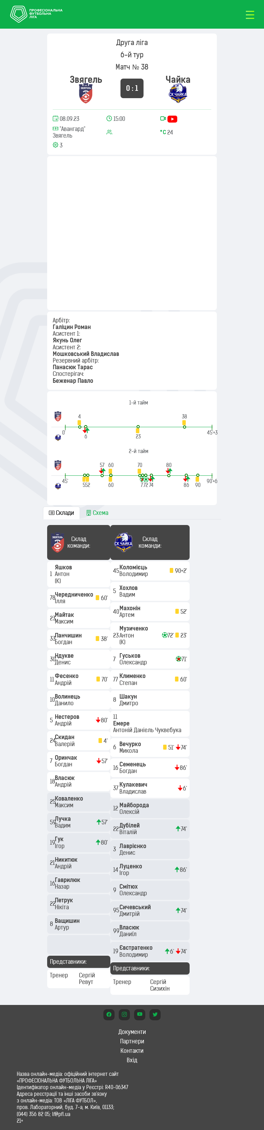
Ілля (61, 601)
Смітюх (129, 886)
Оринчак (67, 757)
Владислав (133, 791)
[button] (79, 421)
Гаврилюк (68, 879)
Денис (63, 662)
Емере (122, 723)
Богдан (64, 642)
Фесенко (67, 675)
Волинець (68, 696)
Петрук (64, 900)
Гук (60, 839)
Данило (65, 703)
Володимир (134, 573)
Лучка (63, 818)
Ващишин (68, 920)
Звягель (86, 79)
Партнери (132, 1041)
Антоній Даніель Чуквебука (148, 730)
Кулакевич (134, 784)
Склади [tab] (61, 512)
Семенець (133, 764)
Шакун (128, 696)
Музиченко (134, 628)
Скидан (65, 737)
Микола (129, 750)
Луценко (131, 866)
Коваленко (70, 798)
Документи (132, 1031)
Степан (129, 682)
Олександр (133, 662)
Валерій (65, 744)
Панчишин (69, 635)
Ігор (60, 846)
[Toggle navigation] (250, 14)
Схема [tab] (97, 512)
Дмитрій (130, 913)
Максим (65, 621)
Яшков (64, 567)
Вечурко (130, 744)
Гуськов (130, 655)
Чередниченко (75, 594)
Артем (127, 614)
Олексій (130, 811)
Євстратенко (136, 947)
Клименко (133, 675)
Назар (63, 886)
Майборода (135, 805)
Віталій (128, 832)
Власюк (65, 777)
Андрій (64, 682)
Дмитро (129, 703)
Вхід (132, 1060)
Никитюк (67, 859)
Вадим (63, 825)
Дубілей (130, 825)
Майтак (65, 614)
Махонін (130, 608)
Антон (63, 573)
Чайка (178, 79)
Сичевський (135, 907)
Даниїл (128, 934)
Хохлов (129, 587)
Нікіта (62, 907)
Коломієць (134, 567)
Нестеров (68, 716)
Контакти (132, 1050)
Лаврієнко (133, 846)
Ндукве (65, 655)
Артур (63, 927)
